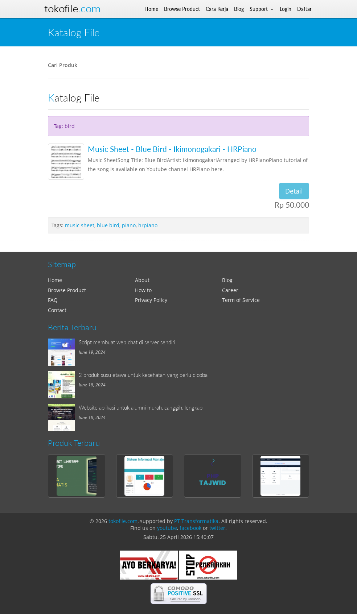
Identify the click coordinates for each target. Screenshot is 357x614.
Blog (227, 280)
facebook (190, 527)
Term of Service (241, 299)
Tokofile (72, 9)
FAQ (53, 299)
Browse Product (67, 290)
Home (55, 280)
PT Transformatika (196, 521)
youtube (167, 527)
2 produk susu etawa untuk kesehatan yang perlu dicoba (143, 375)
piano (129, 225)
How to (143, 290)
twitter (217, 527)
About (142, 280)
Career (230, 290)
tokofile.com (123, 521)
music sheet (79, 225)
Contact (57, 310)
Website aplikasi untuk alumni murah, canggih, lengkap (140, 407)
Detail (294, 191)
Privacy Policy (151, 299)
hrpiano (147, 225)
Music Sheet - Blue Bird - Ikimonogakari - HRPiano (172, 148)
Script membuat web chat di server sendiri (127, 342)
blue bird (108, 225)
